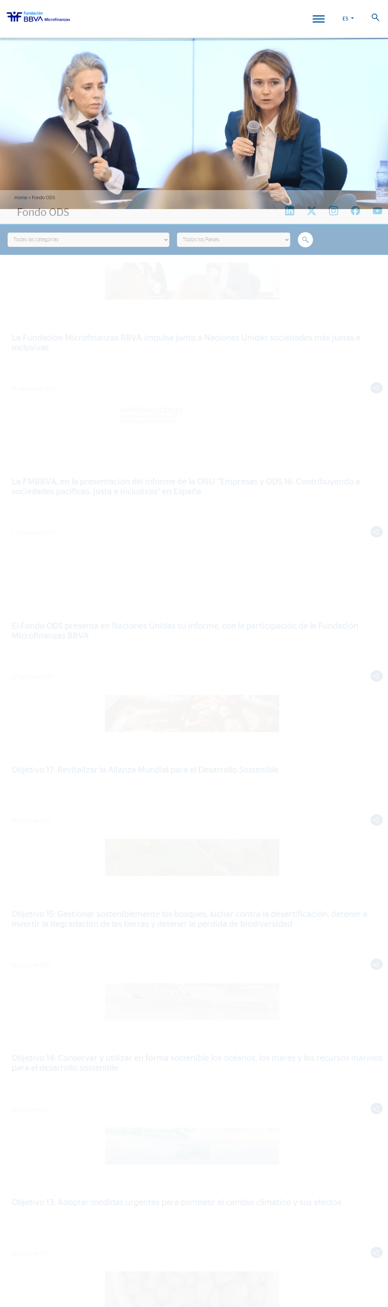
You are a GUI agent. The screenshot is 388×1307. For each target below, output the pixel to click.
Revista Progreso (31, 1139)
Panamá (16, 1230)
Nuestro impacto (30, 1032)
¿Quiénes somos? (29, 957)
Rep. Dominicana (28, 1208)
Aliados (17, 1006)
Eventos (17, 1112)
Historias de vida (29, 1048)
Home (20, 197)
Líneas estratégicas (33, 984)
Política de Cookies (199, 1264)
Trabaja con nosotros (48, 1255)
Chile (13, 1219)
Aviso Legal (232, 1264)
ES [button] (345, 19)
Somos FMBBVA (26, 973)
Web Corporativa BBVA (231, 1272)
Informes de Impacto (35, 1059)
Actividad (19, 1017)
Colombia (19, 1186)
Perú (12, 1197)
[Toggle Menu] (319, 18)
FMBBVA (16, 1175)
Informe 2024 (24, 1159)
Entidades (20, 995)
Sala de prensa (27, 1123)
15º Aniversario (27, 1070)
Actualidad (23, 1085)
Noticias (17, 1101)
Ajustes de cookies (24, 1285)
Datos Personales (263, 1264)
